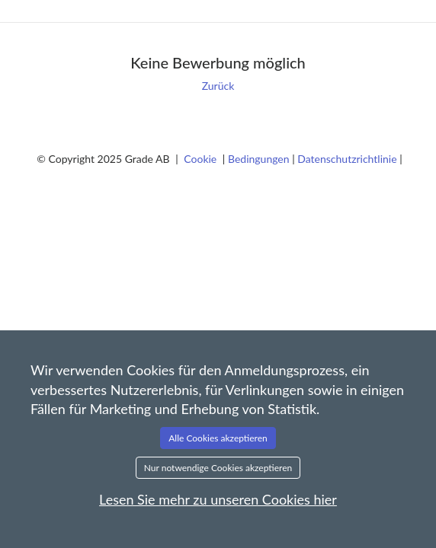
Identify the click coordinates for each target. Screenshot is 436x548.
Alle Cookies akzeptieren (218, 438)
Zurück (218, 85)
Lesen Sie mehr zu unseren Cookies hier (218, 499)
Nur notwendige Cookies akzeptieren (218, 467)
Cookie (202, 158)
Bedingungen (260, 158)
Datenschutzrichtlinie (348, 158)
